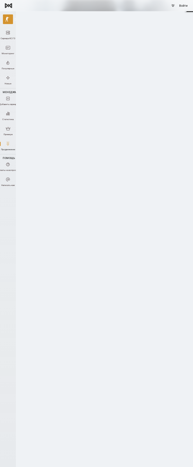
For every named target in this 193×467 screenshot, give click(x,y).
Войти (183, 5)
